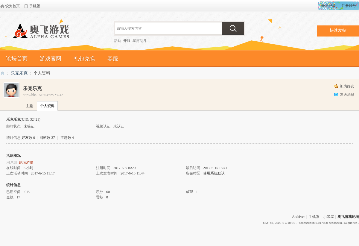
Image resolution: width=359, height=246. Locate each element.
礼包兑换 (84, 59)
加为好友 (347, 86)
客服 (112, 59)
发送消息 (347, 94)
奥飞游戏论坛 (43, 31)
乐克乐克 (19, 73)
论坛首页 (17, 59)
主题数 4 (67, 138)
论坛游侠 (26, 162)
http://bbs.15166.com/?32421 (44, 95)
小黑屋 (328, 217)
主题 (29, 106)
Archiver (298, 217)
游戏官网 (50, 59)
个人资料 (47, 106)
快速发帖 (338, 30)
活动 (117, 41)
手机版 (313, 217)
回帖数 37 (47, 138)
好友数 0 (28, 138)
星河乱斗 (140, 41)
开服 (126, 41)
